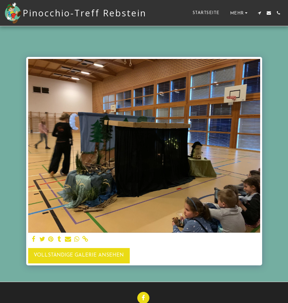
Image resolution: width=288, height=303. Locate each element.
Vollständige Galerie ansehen (79, 255)
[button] (259, 13)
